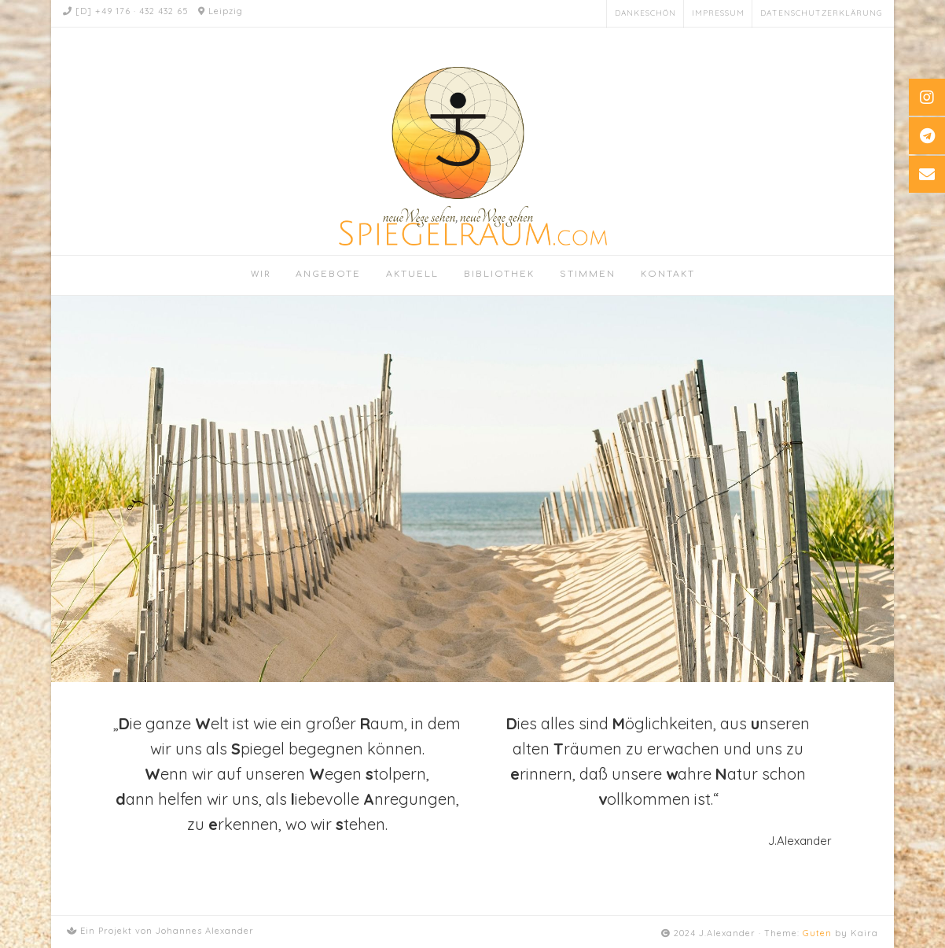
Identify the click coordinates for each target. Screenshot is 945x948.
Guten (817, 933)
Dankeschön (645, 13)
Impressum (718, 13)
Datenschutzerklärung (821, 13)
